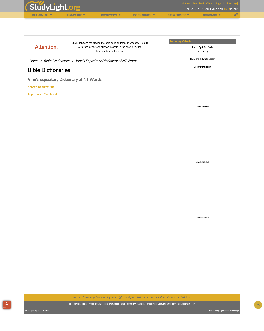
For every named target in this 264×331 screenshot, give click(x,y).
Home (33, 61)
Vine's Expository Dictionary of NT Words (106, 61)
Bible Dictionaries (57, 61)
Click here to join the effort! (109, 50)
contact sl (155, 297)
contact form (189, 303)
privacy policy (101, 297)
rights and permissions (131, 297)
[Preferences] (235, 14)
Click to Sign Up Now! (219, 3)
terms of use (80, 297)
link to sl (186, 297)
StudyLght (48, 7)
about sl (171, 297)
